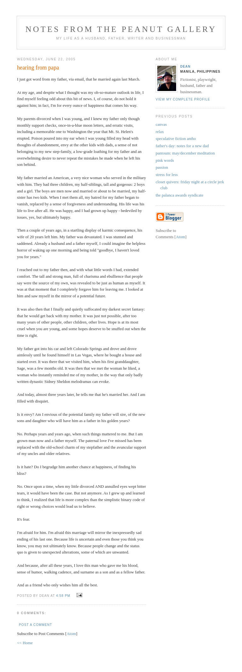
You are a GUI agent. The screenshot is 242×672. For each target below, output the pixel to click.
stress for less (167, 174)
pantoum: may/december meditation (185, 153)
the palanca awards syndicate (179, 195)
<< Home (25, 642)
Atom (71, 633)
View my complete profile (183, 99)
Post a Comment (35, 625)
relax (160, 131)
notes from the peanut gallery (121, 29)
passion (162, 167)
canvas (161, 124)
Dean (185, 66)
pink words (165, 160)
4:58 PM (64, 595)
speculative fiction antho (176, 138)
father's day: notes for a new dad (182, 145)
